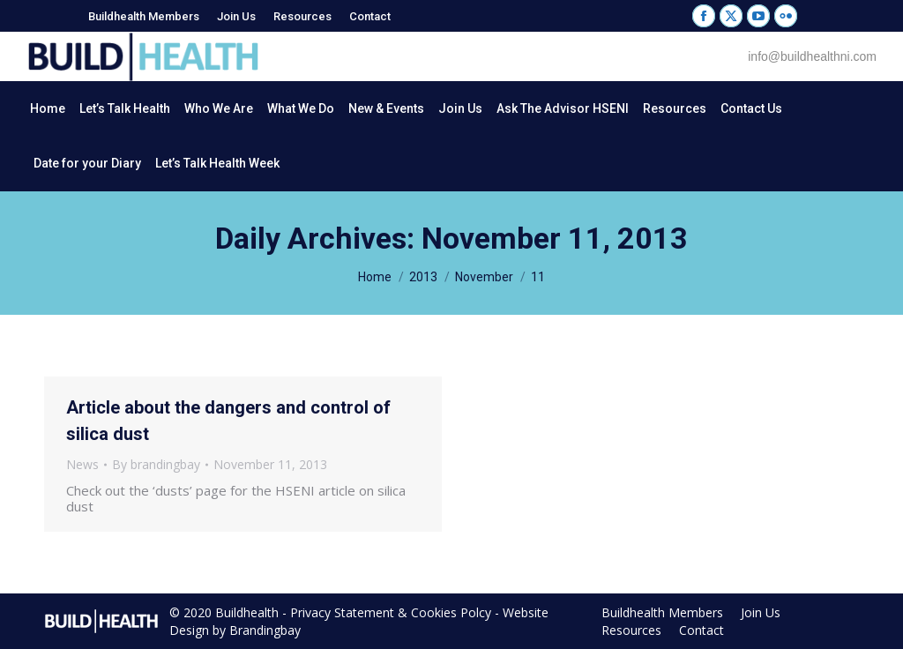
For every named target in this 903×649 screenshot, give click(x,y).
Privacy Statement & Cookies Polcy (390, 612)
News (82, 464)
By (156, 464)
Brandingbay (265, 630)
